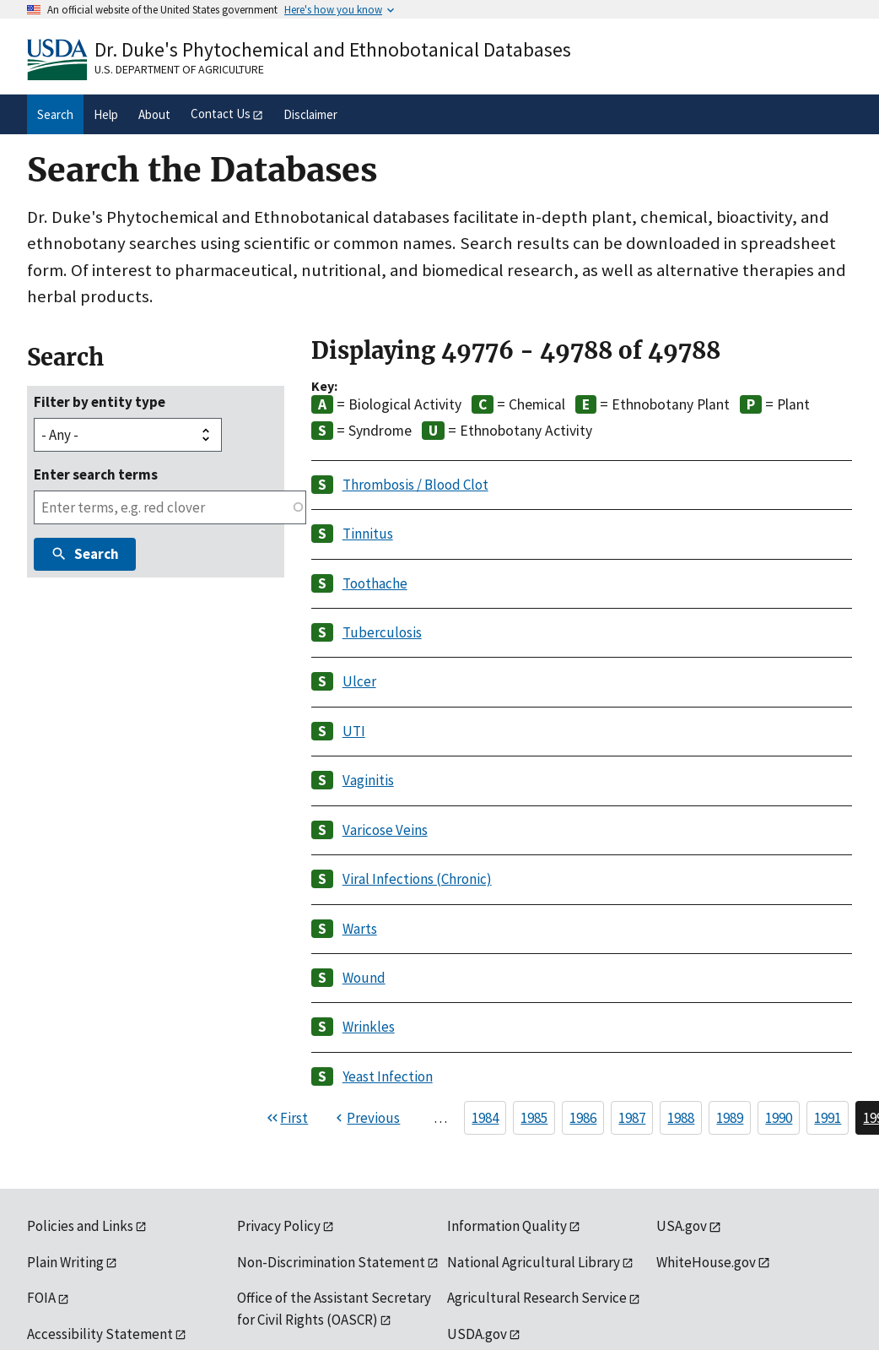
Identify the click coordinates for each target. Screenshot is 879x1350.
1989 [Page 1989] (729, 1118)
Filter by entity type (99, 402)
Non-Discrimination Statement (331, 1262)
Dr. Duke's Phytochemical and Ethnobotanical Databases (332, 49)
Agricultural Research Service (537, 1297)
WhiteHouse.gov (706, 1262)
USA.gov (681, 1226)
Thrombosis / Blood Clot (415, 484)
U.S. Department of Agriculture (179, 69)
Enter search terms (96, 474)
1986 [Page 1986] (582, 1118)
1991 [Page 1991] (827, 1118)
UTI (353, 731)
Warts (359, 928)
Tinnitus (367, 533)
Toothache (374, 583)
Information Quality (507, 1226)
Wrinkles (368, 1026)
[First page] (286, 1118)
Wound (364, 977)
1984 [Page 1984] (485, 1118)
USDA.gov (477, 1334)
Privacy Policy (279, 1226)
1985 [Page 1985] (533, 1118)
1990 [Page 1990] (778, 1118)
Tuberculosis (382, 632)
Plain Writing (65, 1262)
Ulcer (359, 681)
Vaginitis (368, 780)
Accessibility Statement (100, 1334)
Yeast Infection (387, 1076)
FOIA (41, 1297)
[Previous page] (366, 1118)
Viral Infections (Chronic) (417, 879)
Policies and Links (80, 1226)
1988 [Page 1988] (680, 1118)
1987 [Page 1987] (631, 1118)
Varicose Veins (385, 830)
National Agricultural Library (533, 1262)
